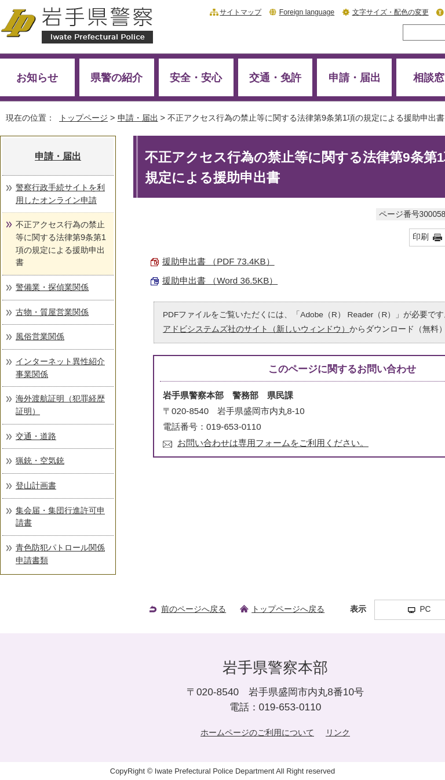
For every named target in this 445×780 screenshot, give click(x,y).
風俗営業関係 (40, 336)
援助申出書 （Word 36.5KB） (220, 280)
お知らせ (37, 77)
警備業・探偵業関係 (52, 287)
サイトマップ (240, 12)
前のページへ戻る (193, 609)
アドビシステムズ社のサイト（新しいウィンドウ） (256, 329)
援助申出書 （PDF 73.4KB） (218, 261)
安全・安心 (196, 77)
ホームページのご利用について (257, 732)
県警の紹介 (116, 77)
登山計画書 (36, 485)
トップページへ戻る (287, 609)
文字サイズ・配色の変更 (390, 12)
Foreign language (306, 12)
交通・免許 (275, 77)
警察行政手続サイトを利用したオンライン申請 (60, 194)
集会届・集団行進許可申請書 (60, 517)
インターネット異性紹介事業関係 (60, 368)
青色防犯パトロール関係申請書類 (60, 554)
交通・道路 (36, 436)
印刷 (421, 237)
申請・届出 (355, 77)
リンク (338, 732)
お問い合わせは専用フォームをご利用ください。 (273, 443)
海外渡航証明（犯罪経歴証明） (60, 405)
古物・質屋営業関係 (52, 312)
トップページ (83, 117)
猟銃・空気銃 (40, 460)
